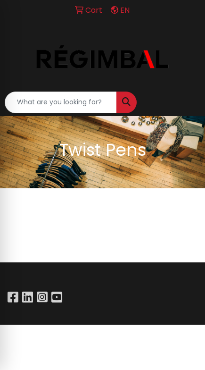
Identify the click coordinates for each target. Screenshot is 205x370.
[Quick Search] (61, 102)
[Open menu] (186, 102)
